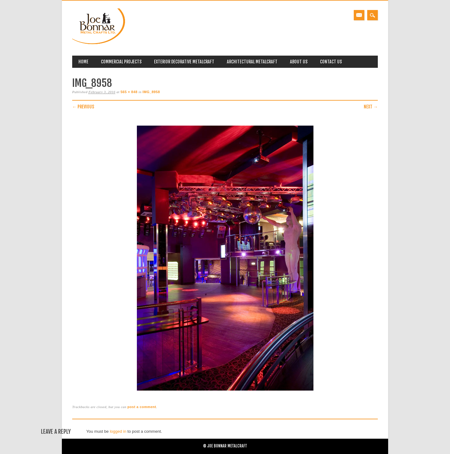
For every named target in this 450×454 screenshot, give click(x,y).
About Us (299, 61)
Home (83, 61)
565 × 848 (129, 92)
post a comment (142, 407)
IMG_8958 (151, 92)
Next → (371, 106)
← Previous (83, 106)
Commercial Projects (121, 61)
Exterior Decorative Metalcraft (184, 61)
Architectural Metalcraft (252, 61)
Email (359, 15)
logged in (118, 431)
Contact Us (331, 61)
